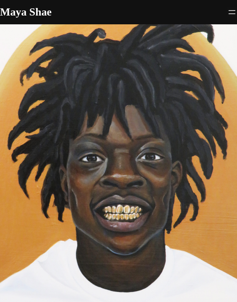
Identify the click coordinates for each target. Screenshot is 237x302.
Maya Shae (26, 12)
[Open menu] (232, 12)
